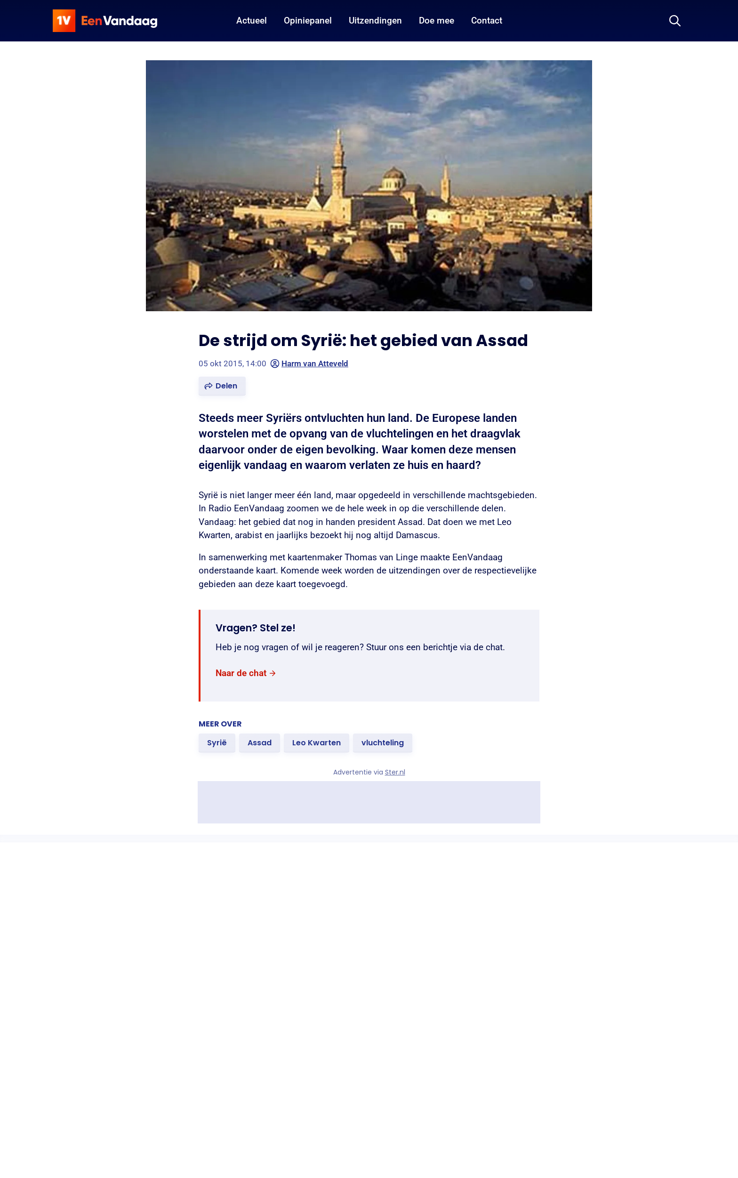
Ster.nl (395, 772)
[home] (105, 20)
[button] (222, 386)
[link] (246, 673)
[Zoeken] (675, 20)
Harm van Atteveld (309, 363)
